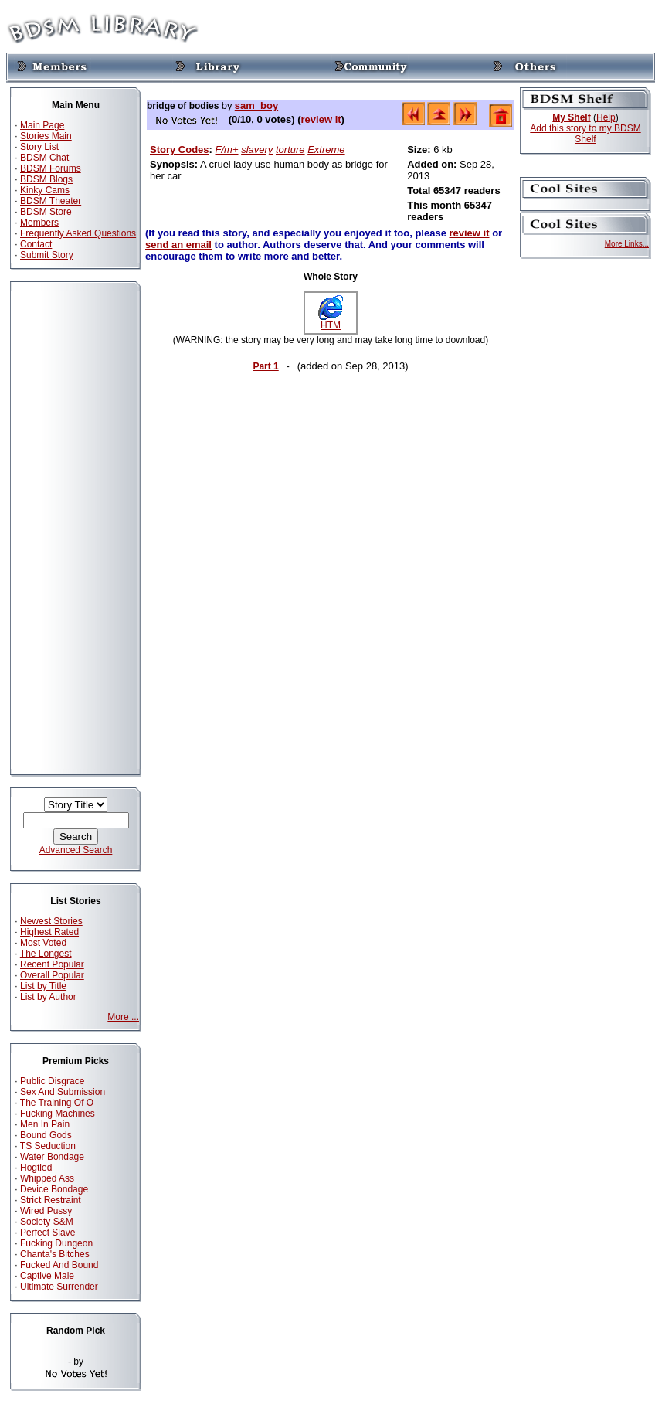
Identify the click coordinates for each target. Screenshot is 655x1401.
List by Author (48, 996)
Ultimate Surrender (59, 1286)
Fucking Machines (57, 1113)
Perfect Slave (47, 1232)
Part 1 (265, 366)
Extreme (325, 149)
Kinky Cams (45, 190)
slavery (257, 149)
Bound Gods (46, 1135)
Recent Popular (52, 964)
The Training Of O (56, 1102)
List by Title (43, 986)
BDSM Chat (44, 157)
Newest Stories (51, 921)
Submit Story (46, 255)
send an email (178, 244)
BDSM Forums (50, 168)
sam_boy (256, 105)
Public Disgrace (52, 1081)
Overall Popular (52, 975)
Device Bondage (54, 1189)
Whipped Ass (47, 1178)
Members (39, 222)
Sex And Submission (62, 1091)
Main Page (42, 125)
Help (606, 117)
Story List (39, 146)
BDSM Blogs (46, 179)
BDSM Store (46, 211)
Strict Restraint (50, 1200)
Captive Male (47, 1275)
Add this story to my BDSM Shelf (585, 134)
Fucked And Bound (59, 1265)
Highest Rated (49, 932)
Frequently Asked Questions (78, 233)
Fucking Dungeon (56, 1243)
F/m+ (227, 149)
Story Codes (179, 149)
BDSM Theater (50, 201)
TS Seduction (48, 1146)
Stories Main (46, 136)
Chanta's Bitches (55, 1254)
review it (321, 119)
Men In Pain (45, 1124)
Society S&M (46, 1221)
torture (290, 149)
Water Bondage (52, 1156)
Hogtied (36, 1167)
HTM (330, 321)
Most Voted (43, 942)
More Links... (627, 244)
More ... (123, 1017)
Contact (36, 244)
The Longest (46, 953)
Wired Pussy (46, 1210)
